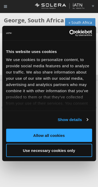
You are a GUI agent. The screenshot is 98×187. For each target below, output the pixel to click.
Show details (70, 119)
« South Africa (80, 22)
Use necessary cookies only (49, 150)
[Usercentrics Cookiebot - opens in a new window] (70, 33)
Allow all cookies (49, 135)
